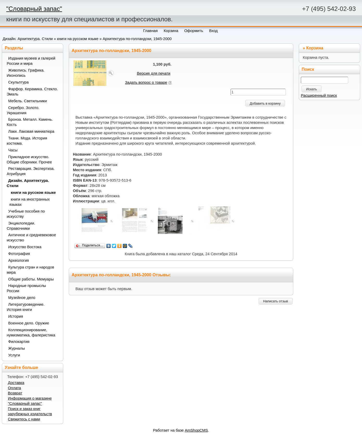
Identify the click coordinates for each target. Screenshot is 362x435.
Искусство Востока (25, 247)
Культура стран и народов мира (30, 269)
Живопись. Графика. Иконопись (26, 73)
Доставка (16, 383)
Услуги (14, 355)
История (15, 316)
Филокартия (19, 342)
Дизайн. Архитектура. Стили (28, 39)
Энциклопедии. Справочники (21, 226)
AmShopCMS (196, 430)
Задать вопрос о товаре (146, 82)
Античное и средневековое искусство (31, 237)
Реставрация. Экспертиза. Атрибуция (31, 171)
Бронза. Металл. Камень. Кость (30, 122)
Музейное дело (21, 298)
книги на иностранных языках (29, 202)
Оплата (14, 388)
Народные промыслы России (26, 288)
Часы (13, 150)
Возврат (15, 393)
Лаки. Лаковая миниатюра (31, 131)
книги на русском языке (77, 39)
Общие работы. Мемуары (31, 279)
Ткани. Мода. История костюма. (27, 140)
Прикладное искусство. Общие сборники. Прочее (29, 159)
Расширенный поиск (319, 95)
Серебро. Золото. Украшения (23, 110)
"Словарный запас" (34, 8)
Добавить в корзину (265, 103)
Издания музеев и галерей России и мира (31, 61)
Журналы (16, 348)
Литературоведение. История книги (26, 307)
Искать (311, 89)
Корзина (314, 48)
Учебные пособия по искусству (26, 214)
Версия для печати (153, 73)
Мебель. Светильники (27, 101)
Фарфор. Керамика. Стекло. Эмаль (32, 91)
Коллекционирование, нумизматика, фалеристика (31, 332)
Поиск (308, 69)
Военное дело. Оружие (28, 323)
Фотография (19, 254)
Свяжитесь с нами (24, 419)
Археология (18, 260)
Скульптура (18, 82)
